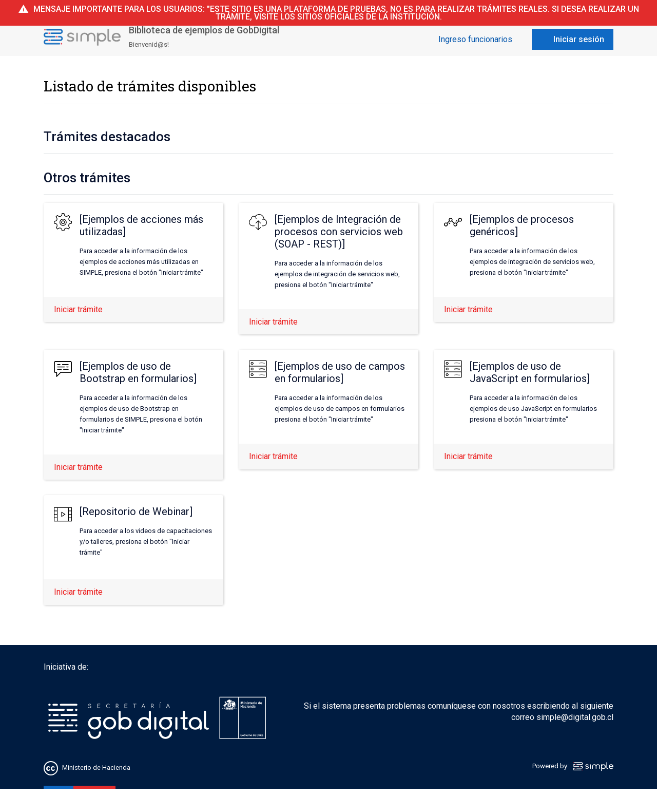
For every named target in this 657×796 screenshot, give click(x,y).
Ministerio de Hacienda (96, 768)
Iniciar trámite (78, 309)
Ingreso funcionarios (475, 39)
